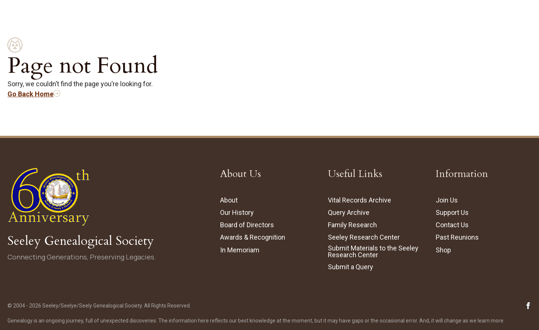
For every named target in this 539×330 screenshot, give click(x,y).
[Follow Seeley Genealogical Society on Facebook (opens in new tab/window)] (528, 305)
